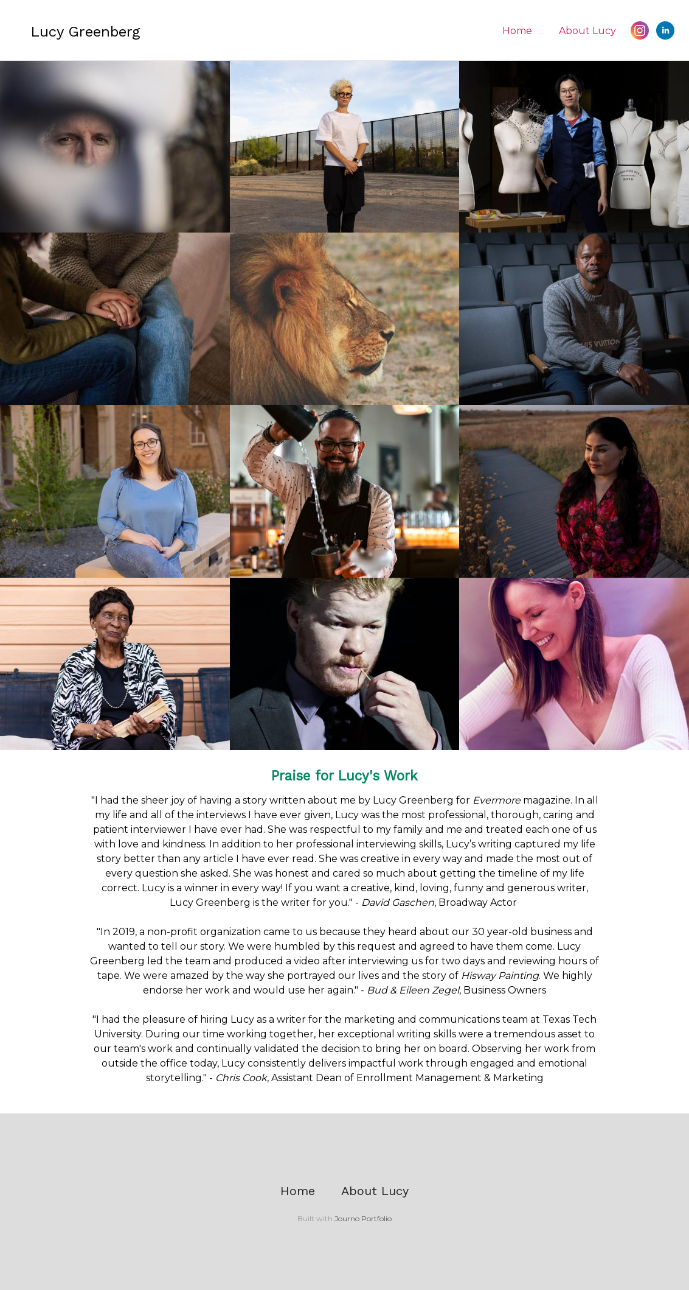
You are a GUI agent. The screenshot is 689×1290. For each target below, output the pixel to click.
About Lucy (587, 31)
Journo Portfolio (363, 1218)
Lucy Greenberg (85, 31)
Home (517, 31)
